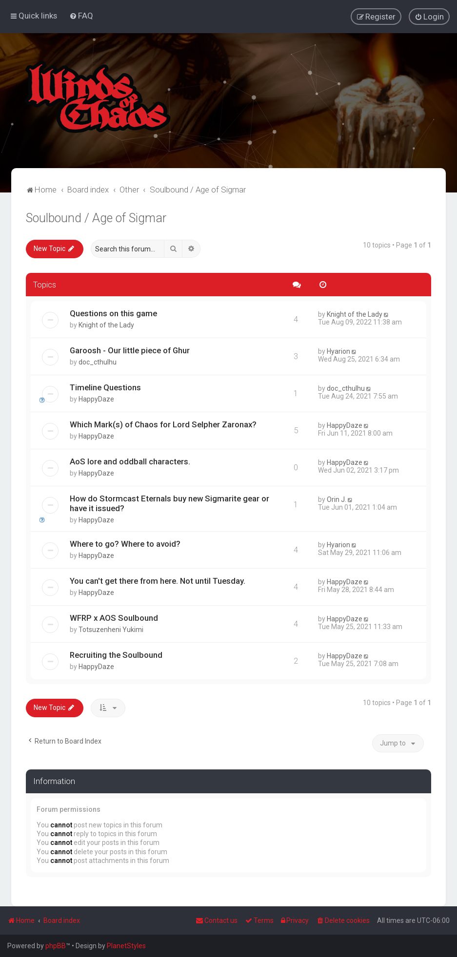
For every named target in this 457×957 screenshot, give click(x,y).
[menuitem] (81, 15)
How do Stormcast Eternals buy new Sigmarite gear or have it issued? (169, 503)
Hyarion (338, 351)
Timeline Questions (105, 387)
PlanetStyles (126, 946)
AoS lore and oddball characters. (130, 461)
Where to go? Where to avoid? (125, 543)
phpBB (55, 946)
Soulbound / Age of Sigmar (96, 218)
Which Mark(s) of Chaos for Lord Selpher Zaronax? (163, 424)
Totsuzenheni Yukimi (111, 629)
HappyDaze (96, 398)
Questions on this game (113, 313)
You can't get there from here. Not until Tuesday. (157, 580)
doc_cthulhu (98, 361)
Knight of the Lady (106, 324)
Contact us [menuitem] (217, 920)
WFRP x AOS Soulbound (114, 617)
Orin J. (336, 499)
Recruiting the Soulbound (116, 654)
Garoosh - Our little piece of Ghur (130, 350)
